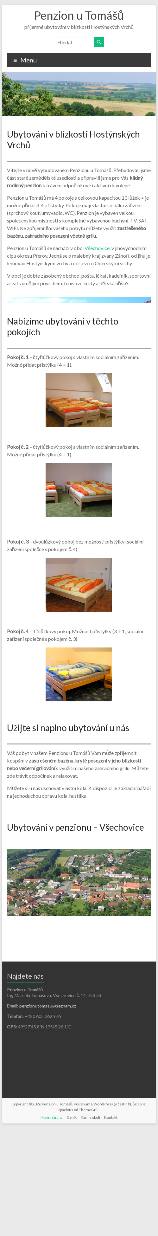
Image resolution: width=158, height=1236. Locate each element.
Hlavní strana (52, 1225)
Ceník (72, 1225)
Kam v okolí (90, 1225)
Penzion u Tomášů (79, 15)
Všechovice (97, 248)
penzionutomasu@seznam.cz (47, 1113)
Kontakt (110, 1225)
